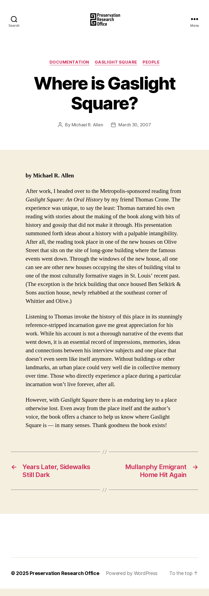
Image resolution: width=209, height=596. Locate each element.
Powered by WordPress (132, 580)
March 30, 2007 (134, 132)
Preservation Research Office (64, 580)
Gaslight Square (116, 69)
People (151, 69)
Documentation (69, 69)
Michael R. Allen (87, 132)
